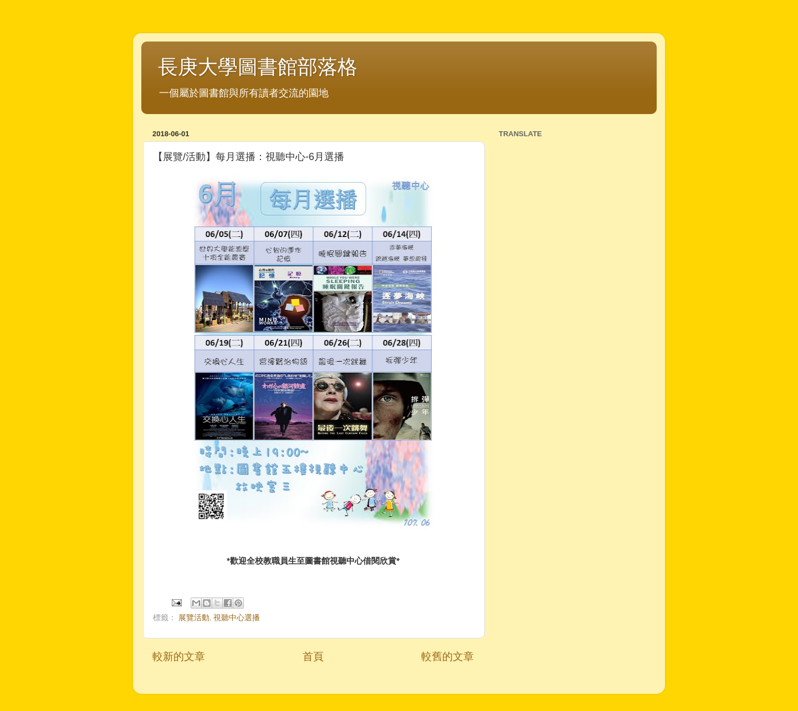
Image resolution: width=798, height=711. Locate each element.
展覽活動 (193, 618)
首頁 (313, 656)
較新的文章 (178, 656)
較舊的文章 (447, 656)
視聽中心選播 (236, 618)
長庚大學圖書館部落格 (257, 66)
